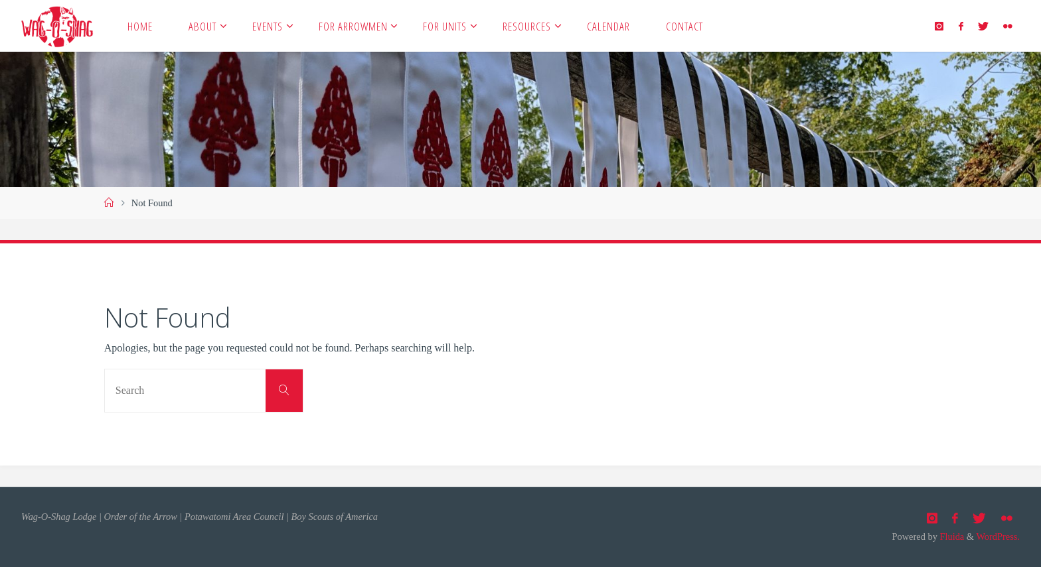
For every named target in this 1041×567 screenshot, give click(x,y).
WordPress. (998, 536)
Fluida (950, 536)
